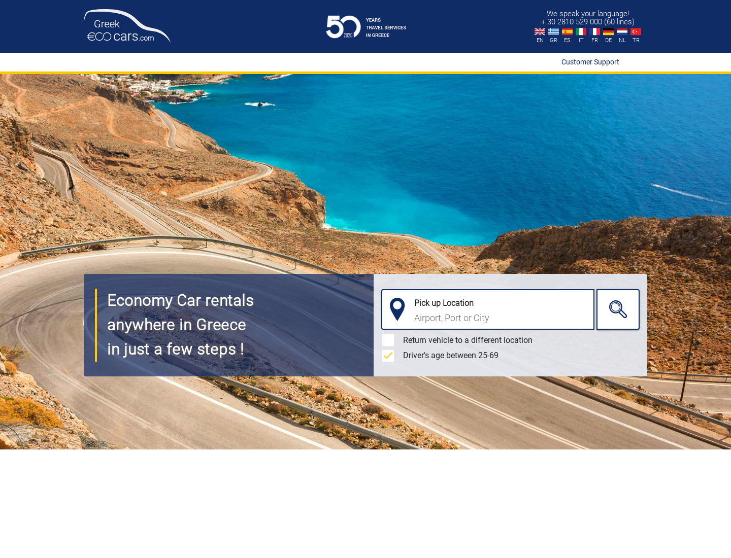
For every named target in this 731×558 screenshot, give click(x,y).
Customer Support (590, 62)
